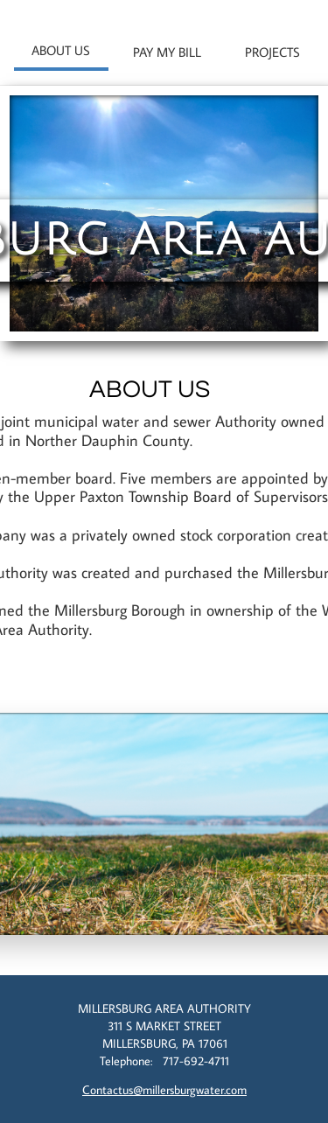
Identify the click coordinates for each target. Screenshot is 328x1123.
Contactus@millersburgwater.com (164, 1090)
